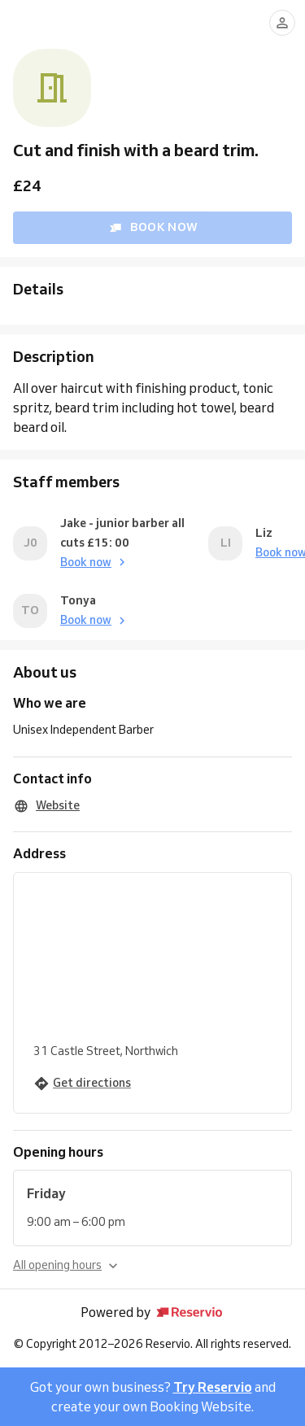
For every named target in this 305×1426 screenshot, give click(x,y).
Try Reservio (212, 1387)
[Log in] (282, 23)
